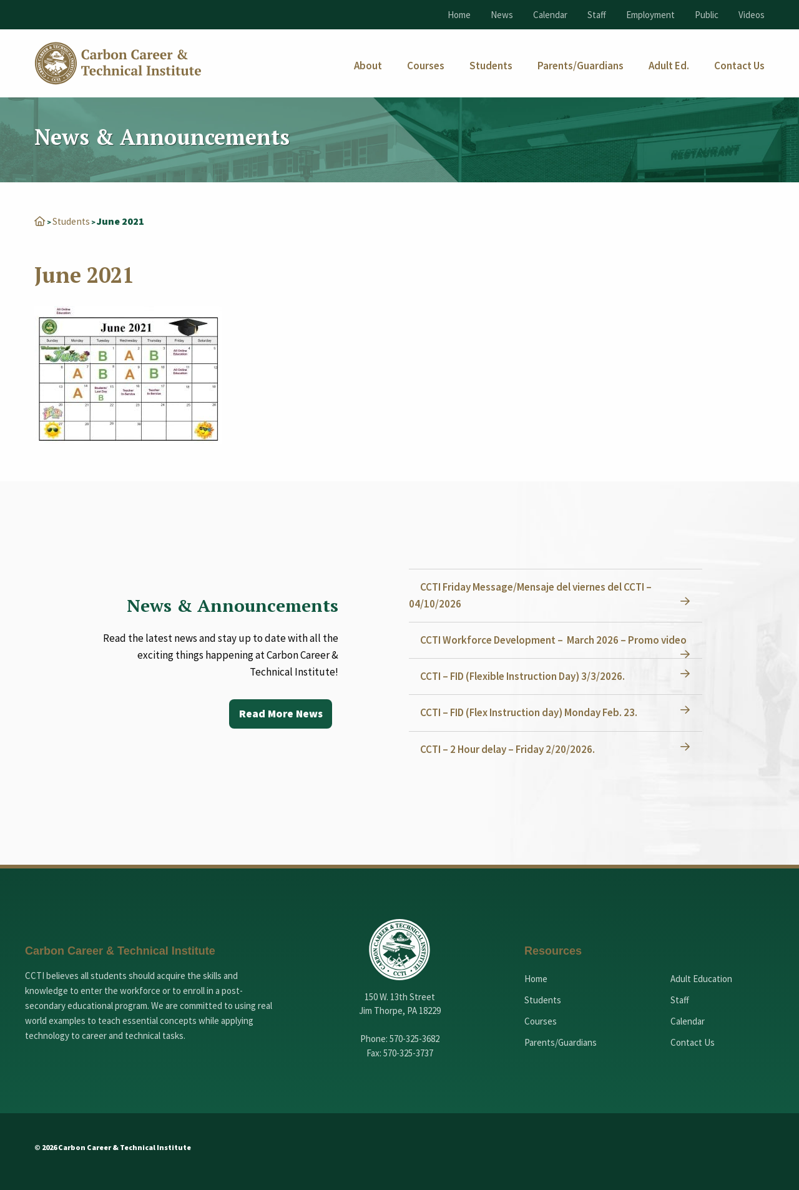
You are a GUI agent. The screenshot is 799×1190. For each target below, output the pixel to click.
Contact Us (692, 1042)
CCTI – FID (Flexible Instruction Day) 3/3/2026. (523, 676)
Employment (650, 15)
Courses (540, 1021)
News (502, 15)
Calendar (550, 15)
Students (71, 221)
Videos (751, 15)
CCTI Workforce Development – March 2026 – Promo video (554, 640)
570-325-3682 (414, 1039)
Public (706, 15)
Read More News (280, 714)
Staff (596, 15)
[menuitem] (368, 65)
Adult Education (701, 979)
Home (459, 15)
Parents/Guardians (560, 1042)
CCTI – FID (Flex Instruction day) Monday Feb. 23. (530, 712)
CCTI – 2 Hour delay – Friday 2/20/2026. (508, 749)
